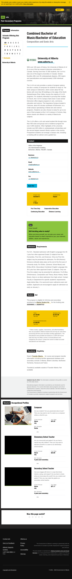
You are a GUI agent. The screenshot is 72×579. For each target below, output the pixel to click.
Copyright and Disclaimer (9, 570)
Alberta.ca (23, 539)
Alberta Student (43, 302)
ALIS (15, 9)
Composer (37, 414)
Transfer (38, 356)
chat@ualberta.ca (33, 164)
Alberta (6, 9)
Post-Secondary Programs (11, 21)
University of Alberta (8, 62)
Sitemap (23, 554)
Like (48, 10)
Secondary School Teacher (43, 469)
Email (44, 50)
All (5, 43)
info (5, 17)
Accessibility (24, 549)
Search (59, 10)
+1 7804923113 (33, 157)
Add (44, 10)
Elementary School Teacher (43, 440)
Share (39, 10)
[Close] (70, 2)
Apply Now (31, 186)
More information (28, 4)
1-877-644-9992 (8, 552)
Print (52, 10)
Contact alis (6, 539)
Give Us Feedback (8, 543)
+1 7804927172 (33, 179)
